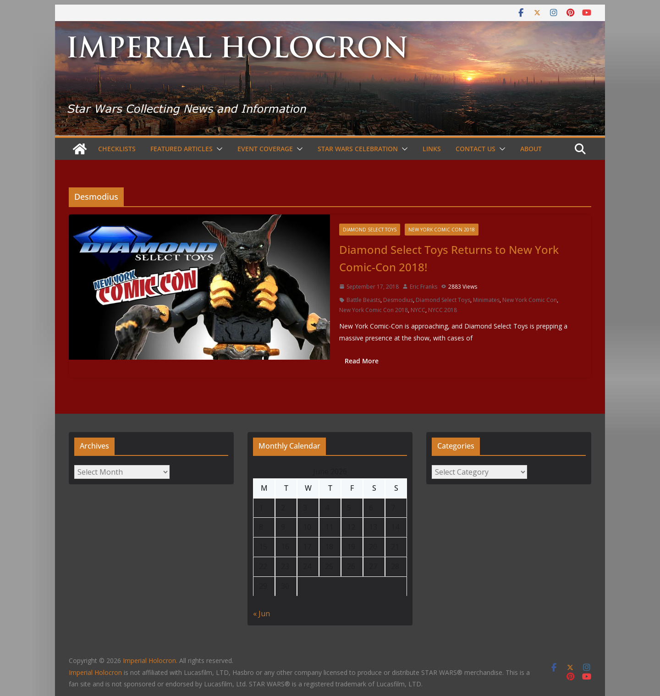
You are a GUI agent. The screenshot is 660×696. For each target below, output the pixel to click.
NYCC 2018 (442, 310)
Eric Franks (423, 286)
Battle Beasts (363, 300)
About (531, 148)
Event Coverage (265, 148)
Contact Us (475, 148)
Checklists (117, 148)
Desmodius (398, 300)
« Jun (261, 613)
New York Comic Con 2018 (441, 229)
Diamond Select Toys (369, 229)
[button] (218, 148)
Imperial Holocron (95, 672)
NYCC (418, 310)
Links (432, 148)
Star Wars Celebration (358, 148)
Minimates (486, 300)
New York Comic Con (529, 300)
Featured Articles (181, 148)
